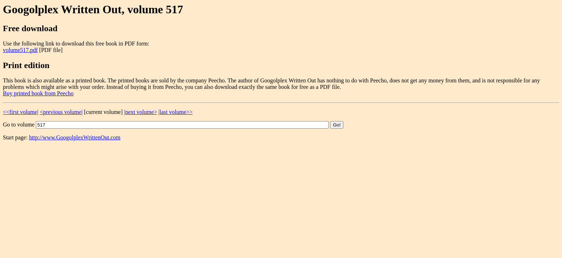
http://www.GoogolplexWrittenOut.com (74, 137)
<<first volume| (20, 112)
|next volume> (140, 112)
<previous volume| (61, 112)
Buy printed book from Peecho (38, 93)
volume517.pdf (20, 50)
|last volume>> (175, 112)
